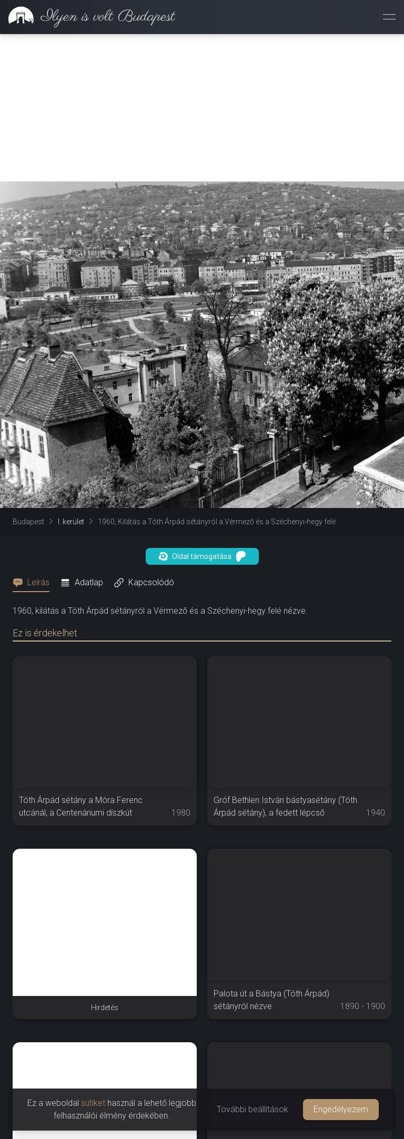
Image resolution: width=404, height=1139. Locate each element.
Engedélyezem (341, 1109)
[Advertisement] (202, 107)
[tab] (34, 582)
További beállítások (252, 1109)
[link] (87, 16)
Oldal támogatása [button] (202, 556)
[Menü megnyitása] (389, 17)
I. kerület (71, 521)
